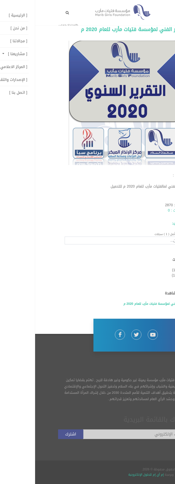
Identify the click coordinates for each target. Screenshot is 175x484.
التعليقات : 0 (142, 210)
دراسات (146, 275)
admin (147, 199)
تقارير (145, 270)
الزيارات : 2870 (141, 205)
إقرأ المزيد (144, 223)
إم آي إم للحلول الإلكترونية (111, 474)
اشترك (35, 434)
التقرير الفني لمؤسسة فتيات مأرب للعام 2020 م (99, 29)
